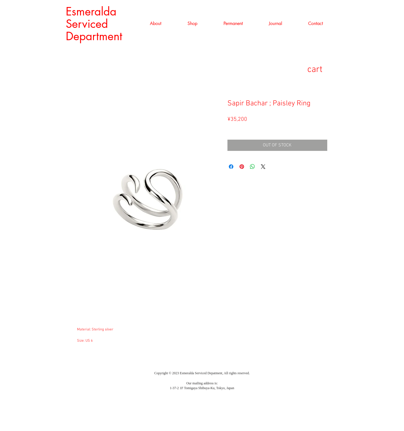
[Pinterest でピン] (241, 166)
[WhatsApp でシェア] (252, 166)
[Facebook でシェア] (231, 166)
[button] (193, 24)
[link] (323, 69)
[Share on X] (263, 166)
